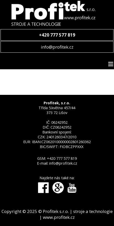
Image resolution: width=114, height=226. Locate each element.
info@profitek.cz (57, 47)
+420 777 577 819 (62, 158)
